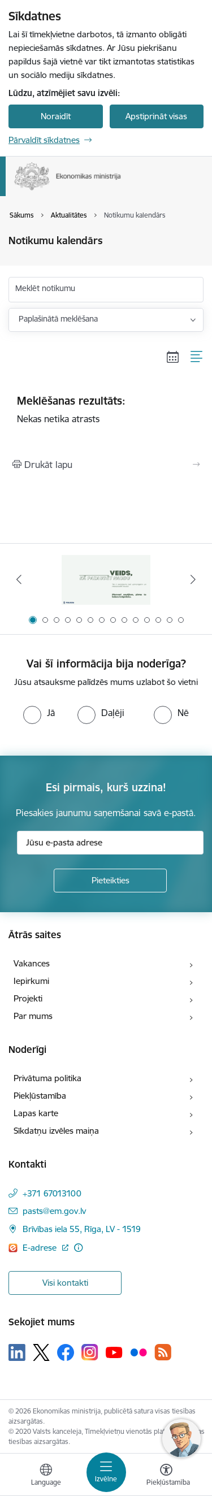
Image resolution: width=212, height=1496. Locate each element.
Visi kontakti (65, 1282)
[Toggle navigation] (106, 1472)
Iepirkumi (31, 980)
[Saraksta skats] (197, 357)
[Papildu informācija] (78, 1247)
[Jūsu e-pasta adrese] (110, 843)
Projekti (28, 998)
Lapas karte (36, 1113)
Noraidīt (56, 116)
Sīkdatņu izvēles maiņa (56, 1130)
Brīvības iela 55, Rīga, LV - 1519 (82, 1229)
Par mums (33, 1016)
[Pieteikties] (110, 880)
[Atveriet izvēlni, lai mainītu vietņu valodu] (46, 1476)
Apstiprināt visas (156, 116)
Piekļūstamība (40, 1095)
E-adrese (41, 1247)
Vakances (32, 963)
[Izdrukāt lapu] (106, 464)
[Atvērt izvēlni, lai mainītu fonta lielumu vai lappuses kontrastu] (166, 1476)
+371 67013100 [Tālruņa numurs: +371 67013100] (52, 1193)
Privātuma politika (47, 1078)
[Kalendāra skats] (173, 357)
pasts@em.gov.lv (54, 1211)
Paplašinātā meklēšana (58, 319)
